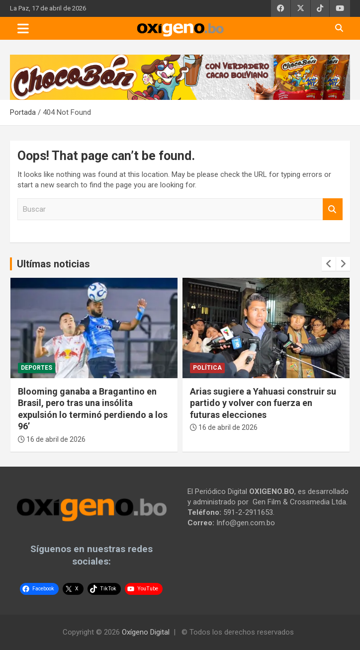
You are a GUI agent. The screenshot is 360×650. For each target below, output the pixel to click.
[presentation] (329, 264)
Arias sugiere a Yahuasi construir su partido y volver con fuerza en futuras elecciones (263, 403)
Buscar (333, 209)
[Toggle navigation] (23, 28)
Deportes (36, 367)
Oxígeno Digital (146, 632)
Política (207, 367)
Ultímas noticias (53, 264)
